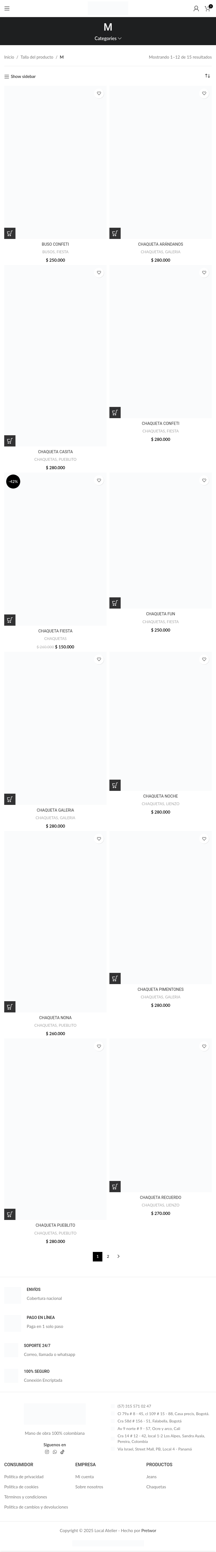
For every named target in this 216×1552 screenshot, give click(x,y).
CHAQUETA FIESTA (55, 631)
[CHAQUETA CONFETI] (160, 341)
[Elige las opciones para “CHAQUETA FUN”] (115, 603)
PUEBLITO (68, 459)
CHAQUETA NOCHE (160, 796)
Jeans (151, 1476)
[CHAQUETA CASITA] (55, 355)
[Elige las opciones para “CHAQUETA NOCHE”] (115, 785)
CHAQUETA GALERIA (55, 810)
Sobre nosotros (89, 1486)
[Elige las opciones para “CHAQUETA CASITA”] (9, 440)
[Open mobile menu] (7, 8)
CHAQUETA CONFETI (161, 423)
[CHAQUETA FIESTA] (55, 549)
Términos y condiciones (25, 1496)
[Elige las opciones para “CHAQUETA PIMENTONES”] (115, 978)
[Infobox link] (108, 1295)
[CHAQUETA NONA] (55, 921)
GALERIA (173, 251)
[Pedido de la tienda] (207, 76)
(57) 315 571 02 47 (134, 1406)
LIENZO (173, 803)
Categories (105, 38)
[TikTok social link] (62, 1452)
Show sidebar (23, 76)
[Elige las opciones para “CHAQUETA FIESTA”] (9, 620)
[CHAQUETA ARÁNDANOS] (160, 162)
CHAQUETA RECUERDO (161, 1197)
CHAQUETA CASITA (55, 451)
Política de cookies (21, 1486)
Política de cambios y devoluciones (36, 1506)
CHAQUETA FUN (160, 613)
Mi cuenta (84, 1476)
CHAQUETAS (151, 251)
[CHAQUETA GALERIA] (55, 728)
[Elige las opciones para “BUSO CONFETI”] (9, 233)
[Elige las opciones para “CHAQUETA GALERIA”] (9, 799)
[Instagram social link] (47, 1452)
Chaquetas (156, 1486)
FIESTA (63, 251)
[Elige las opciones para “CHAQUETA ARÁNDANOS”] (115, 233)
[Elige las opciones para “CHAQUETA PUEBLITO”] (9, 1214)
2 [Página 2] (108, 1256)
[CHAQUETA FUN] (160, 541)
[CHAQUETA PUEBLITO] (55, 1129)
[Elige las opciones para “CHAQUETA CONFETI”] (115, 412)
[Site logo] (108, 7)
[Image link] (55, 1413)
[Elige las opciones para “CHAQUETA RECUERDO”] (115, 1186)
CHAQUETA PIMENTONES (160, 989)
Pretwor (148, 1530)
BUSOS (48, 251)
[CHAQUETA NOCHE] (160, 721)
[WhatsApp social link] (54, 1452)
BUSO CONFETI (55, 244)
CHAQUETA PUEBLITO (55, 1225)
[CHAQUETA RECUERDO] (160, 1115)
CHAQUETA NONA (55, 1017)
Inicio (9, 56)
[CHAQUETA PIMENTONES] (160, 907)
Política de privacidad (24, 1476)
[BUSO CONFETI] (55, 162)
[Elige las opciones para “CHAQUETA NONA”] (9, 1006)
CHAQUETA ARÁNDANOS (160, 244)
